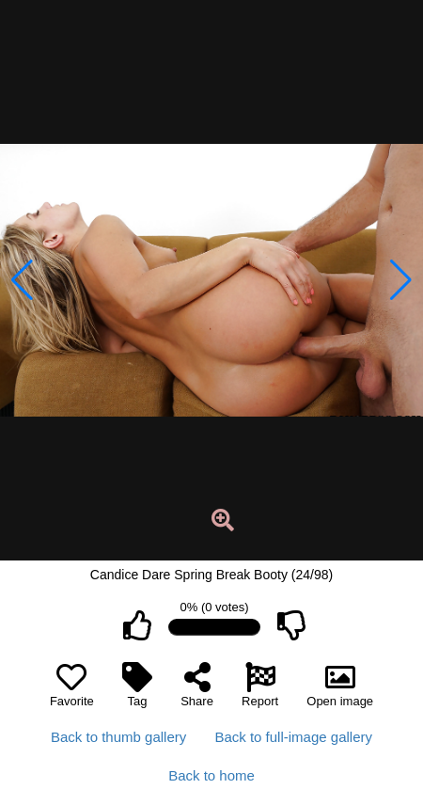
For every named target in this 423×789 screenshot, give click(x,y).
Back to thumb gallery (118, 737)
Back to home (211, 775)
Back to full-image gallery (293, 737)
